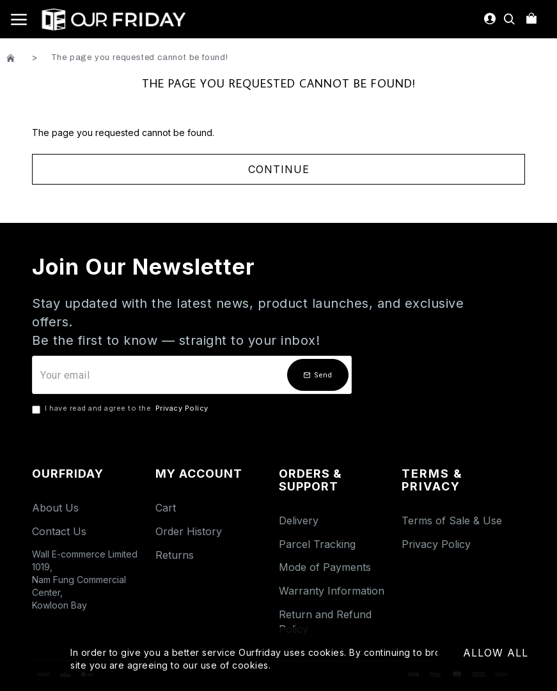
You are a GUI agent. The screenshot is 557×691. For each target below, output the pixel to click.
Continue (279, 169)
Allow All (495, 652)
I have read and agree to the (121, 409)
